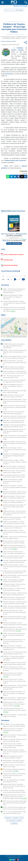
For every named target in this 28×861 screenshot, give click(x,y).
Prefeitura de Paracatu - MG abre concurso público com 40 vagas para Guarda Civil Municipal (13, 745)
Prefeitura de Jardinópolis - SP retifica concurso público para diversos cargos (14, 522)
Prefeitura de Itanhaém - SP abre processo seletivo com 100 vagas (15, 715)
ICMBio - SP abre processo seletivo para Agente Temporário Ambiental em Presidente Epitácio (14, 290)
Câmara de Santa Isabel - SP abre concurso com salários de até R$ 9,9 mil (15, 576)
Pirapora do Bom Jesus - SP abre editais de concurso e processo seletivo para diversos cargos (15, 437)
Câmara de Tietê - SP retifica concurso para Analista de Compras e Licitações (13, 542)
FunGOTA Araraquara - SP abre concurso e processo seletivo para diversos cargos (15, 602)
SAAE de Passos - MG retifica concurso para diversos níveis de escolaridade (13, 761)
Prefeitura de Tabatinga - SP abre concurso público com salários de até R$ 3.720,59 (14, 449)
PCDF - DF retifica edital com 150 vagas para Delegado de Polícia (14, 780)
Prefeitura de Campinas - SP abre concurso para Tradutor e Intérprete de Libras (15, 594)
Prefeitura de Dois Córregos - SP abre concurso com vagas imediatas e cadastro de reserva (14, 461)
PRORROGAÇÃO (8, 260)
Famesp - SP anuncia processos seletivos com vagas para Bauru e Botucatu (14, 381)
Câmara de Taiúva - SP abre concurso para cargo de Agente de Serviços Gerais (15, 653)
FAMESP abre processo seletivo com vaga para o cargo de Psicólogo (14, 391)
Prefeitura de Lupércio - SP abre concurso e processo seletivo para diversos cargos (14, 663)
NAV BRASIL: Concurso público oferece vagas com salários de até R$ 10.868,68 (14, 725)
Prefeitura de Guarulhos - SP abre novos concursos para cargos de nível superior (14, 467)
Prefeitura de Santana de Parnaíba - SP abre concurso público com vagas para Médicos (14, 693)
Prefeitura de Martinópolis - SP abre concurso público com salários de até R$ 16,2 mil (14, 532)
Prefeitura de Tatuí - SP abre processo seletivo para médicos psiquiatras (13, 412)
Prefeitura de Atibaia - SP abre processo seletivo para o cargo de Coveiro (14, 471)
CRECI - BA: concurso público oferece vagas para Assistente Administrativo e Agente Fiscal (15, 802)
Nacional (7, 817)
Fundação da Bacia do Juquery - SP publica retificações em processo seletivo (14, 710)
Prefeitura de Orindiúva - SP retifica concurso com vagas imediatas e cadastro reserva (14, 487)
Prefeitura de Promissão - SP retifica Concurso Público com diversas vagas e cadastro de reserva (14, 704)
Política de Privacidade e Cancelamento (14, 855)
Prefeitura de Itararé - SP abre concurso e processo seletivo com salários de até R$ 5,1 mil (14, 407)
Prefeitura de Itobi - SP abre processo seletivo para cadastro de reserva (13, 396)
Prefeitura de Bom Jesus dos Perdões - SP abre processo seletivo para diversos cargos (14, 506)
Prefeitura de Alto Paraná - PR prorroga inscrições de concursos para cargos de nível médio (14, 309)
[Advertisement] (14, 16)
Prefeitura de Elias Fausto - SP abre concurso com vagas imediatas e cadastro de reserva (14, 668)
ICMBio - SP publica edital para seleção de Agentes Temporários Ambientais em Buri (15, 607)
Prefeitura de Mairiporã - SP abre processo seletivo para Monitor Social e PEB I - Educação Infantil (15, 687)
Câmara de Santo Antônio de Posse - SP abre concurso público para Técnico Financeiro (14, 641)
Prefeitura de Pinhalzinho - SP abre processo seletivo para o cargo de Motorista (12, 481)
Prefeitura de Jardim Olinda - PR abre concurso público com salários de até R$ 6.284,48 (14, 303)
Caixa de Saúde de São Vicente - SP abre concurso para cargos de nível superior (14, 476)
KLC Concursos (8, 74)
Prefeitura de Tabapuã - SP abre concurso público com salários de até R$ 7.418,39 (15, 492)
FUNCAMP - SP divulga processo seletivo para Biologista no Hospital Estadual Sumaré (14, 455)
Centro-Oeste (11, 820)
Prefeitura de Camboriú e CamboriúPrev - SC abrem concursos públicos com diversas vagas (14, 775)
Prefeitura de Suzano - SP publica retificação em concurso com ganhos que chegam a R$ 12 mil (14, 647)
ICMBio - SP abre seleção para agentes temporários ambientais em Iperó (13, 580)
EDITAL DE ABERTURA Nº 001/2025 (13, 254)
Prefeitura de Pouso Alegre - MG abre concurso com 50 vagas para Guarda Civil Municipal (14, 751)
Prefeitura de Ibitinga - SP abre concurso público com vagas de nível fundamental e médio (15, 443)
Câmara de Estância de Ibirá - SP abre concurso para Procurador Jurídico (13, 557)
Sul (21, 818)
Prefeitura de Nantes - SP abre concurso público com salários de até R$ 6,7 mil (14, 497)
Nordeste (14, 823)
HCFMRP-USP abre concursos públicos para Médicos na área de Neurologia (14, 367)
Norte (19, 820)
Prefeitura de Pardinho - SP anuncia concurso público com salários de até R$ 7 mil (15, 362)
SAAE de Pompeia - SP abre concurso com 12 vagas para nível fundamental (14, 527)
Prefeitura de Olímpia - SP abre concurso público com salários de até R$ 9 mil (14, 501)
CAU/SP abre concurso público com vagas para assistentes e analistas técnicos (14, 572)
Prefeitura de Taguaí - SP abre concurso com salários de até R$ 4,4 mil (14, 585)
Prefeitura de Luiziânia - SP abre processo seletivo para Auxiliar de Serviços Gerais (14, 417)
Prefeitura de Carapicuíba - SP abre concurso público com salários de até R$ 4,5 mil (14, 612)
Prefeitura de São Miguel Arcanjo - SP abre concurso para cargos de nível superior (15, 357)
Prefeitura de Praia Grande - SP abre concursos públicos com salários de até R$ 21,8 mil (15, 566)
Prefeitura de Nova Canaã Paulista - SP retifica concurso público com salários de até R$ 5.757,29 (14, 547)
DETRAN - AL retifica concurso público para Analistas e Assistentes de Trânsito (14, 791)
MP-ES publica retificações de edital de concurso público (14, 770)
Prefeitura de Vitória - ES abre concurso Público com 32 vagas (14, 765)
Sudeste (15, 818)
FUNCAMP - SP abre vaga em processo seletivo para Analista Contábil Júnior (13, 421)
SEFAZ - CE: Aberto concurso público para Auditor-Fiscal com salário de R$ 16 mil (14, 808)
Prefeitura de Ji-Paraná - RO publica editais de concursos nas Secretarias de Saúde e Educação (14, 786)
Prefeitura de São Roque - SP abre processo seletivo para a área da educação (15, 623)
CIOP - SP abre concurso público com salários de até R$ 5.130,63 (13, 376)
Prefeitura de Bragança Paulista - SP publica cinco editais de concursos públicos (13, 386)
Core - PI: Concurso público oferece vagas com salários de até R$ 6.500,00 (14, 812)
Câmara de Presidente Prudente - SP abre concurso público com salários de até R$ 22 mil (14, 618)
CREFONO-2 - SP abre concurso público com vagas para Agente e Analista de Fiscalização (14, 658)
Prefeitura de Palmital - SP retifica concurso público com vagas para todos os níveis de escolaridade (15, 629)
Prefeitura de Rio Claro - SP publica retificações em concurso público (13, 675)
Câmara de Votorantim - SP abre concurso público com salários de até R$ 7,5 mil (14, 698)
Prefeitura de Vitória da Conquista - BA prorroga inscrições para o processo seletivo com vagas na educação (15, 796)
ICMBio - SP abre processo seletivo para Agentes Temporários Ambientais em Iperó (14, 635)
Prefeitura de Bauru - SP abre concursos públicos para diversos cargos (14, 589)
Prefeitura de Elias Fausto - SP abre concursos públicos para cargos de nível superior (14, 681)
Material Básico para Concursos (15, 160)
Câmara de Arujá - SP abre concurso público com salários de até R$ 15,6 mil (14, 552)
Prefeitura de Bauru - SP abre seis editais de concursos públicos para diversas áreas (15, 372)
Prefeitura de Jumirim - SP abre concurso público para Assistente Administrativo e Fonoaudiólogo (14, 512)
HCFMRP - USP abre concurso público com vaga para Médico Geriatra (15, 537)
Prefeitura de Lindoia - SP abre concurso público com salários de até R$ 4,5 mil (14, 598)
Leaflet (11, 336)
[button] (2, 2)
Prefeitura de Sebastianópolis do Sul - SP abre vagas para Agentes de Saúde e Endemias (14, 431)
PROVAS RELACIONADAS (11, 265)
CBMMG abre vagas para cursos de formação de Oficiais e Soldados (13, 757)
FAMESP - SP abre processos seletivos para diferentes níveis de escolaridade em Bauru (15, 352)
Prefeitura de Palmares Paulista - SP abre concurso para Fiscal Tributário (14, 518)
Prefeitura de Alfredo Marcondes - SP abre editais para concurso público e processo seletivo (15, 401)
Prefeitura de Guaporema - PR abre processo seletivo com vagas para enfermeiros (13, 296)
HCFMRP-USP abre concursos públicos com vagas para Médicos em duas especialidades (14, 345)
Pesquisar (19, 10)
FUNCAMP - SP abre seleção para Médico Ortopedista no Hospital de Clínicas (14, 425)
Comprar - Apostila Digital (14, 243)
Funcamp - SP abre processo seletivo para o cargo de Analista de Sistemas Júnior (14, 561)
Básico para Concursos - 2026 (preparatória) (14, 234)
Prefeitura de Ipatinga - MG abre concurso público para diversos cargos (15, 740)
